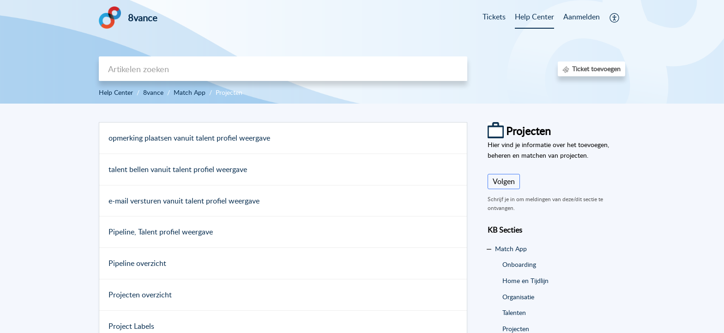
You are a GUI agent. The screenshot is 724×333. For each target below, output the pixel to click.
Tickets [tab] (494, 17)
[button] (614, 17)
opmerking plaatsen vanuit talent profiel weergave (189, 138)
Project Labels (131, 326)
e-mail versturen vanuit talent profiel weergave (184, 201)
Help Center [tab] (534, 17)
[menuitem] (581, 17)
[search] (283, 68)
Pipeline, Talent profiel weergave (161, 232)
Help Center (116, 92)
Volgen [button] (504, 181)
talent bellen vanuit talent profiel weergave (178, 169)
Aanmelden (581, 17)
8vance (153, 92)
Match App (189, 92)
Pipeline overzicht (137, 263)
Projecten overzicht (140, 295)
